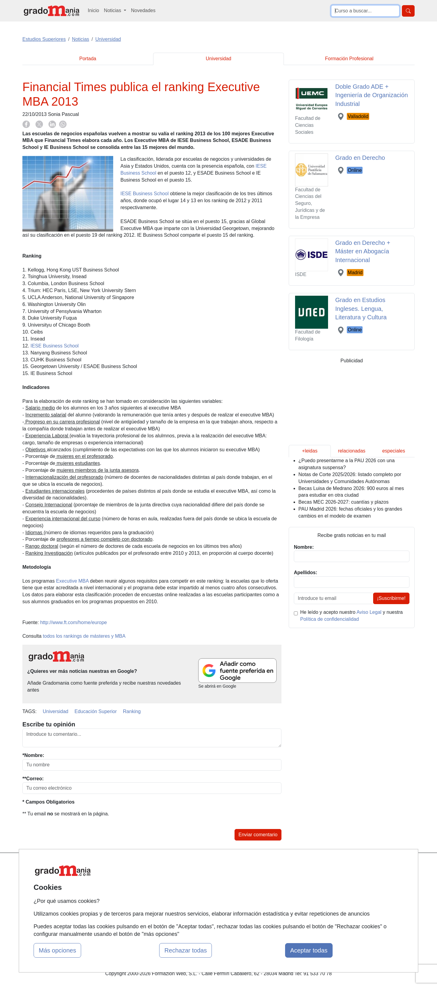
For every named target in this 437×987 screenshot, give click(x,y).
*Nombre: (33, 755)
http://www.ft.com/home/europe (73, 622)
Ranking (132, 711)
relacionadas (352, 450)
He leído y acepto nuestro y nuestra (351, 616)
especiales (393, 450)
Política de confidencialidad (329, 619)
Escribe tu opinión (48, 724)
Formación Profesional (349, 58)
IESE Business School (144, 193)
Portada (87, 58)
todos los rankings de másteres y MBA (84, 636)
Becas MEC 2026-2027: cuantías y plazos (343, 502)
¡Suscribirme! (391, 598)
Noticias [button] (113, 10)
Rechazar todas (185, 950)
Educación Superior (95, 711)
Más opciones (57, 950)
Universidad (218, 58)
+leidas (309, 450)
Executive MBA (72, 581)
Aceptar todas (308, 950)
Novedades (143, 10)
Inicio (93, 10)
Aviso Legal (368, 612)
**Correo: (33, 778)
